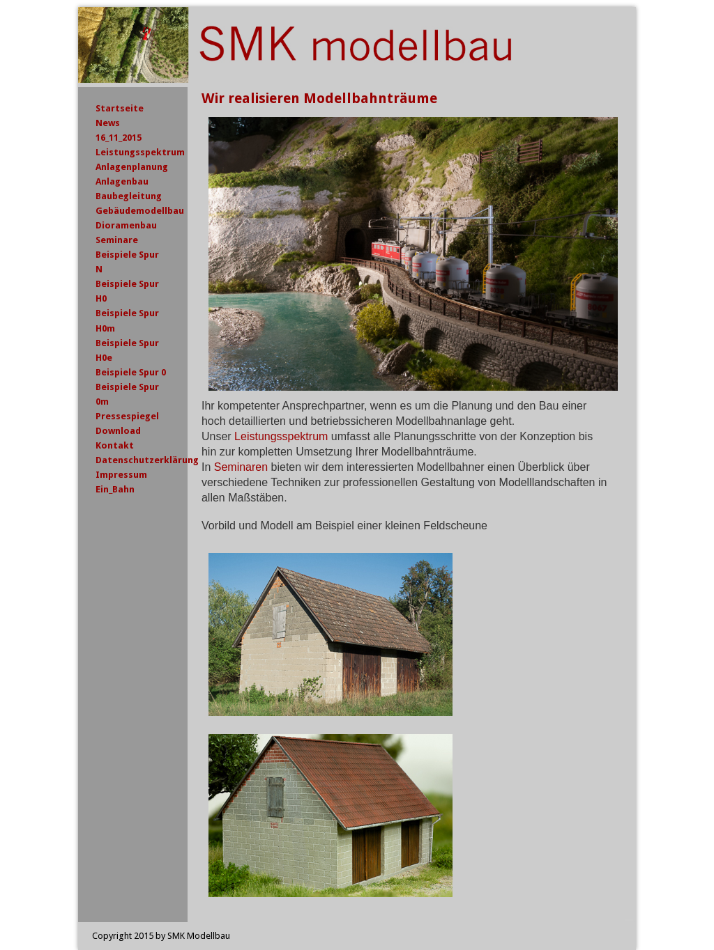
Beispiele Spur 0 (131, 372)
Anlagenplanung (132, 167)
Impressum (121, 474)
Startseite (120, 108)
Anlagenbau (122, 181)
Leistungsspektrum (281, 436)
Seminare (117, 240)
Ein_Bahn (115, 489)
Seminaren (241, 467)
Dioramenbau (126, 225)
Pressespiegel (127, 416)
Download (118, 431)
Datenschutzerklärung (147, 460)
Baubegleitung (129, 196)
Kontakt (115, 445)
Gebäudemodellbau (140, 210)
